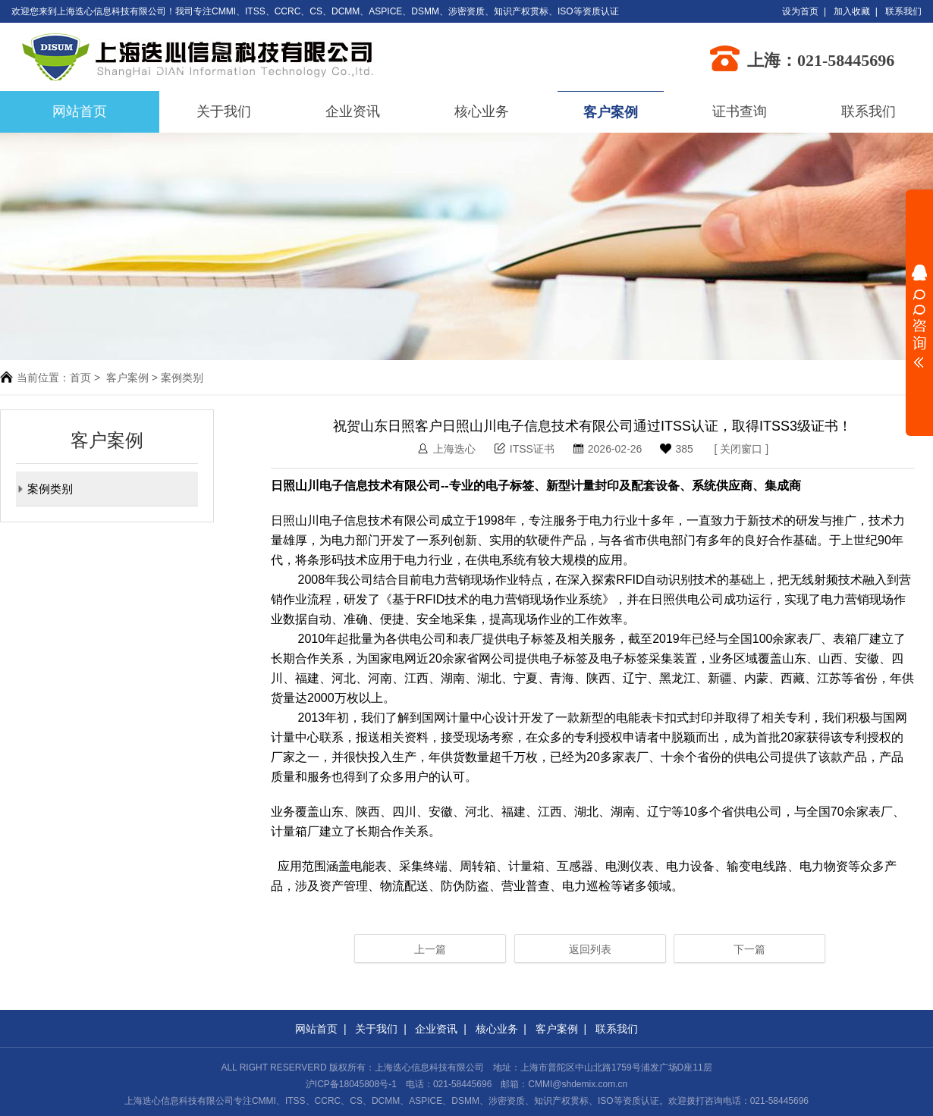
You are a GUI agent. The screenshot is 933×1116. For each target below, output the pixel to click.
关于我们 (223, 111)
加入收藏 (852, 11)
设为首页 (800, 11)
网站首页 (316, 1029)
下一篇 (749, 949)
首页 (80, 377)
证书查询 (739, 111)
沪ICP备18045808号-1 (351, 1084)
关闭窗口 (741, 449)
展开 (919, 316)
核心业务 (481, 111)
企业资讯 (352, 111)
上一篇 (430, 949)
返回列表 (590, 949)
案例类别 (44, 489)
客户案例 (610, 112)
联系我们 (903, 11)
